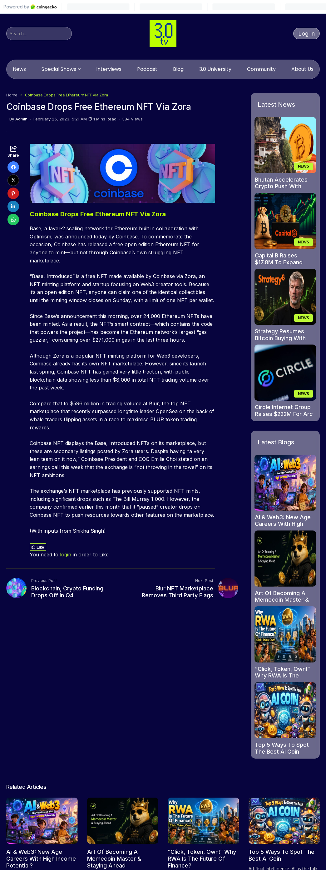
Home (11, 94)
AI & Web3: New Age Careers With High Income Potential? (283, 524)
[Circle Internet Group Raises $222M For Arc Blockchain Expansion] (285, 373)
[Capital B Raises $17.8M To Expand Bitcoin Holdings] (285, 221)
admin (21, 119)
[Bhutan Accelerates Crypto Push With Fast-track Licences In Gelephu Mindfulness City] (285, 145)
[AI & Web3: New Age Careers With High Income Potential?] (285, 483)
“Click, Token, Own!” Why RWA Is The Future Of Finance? (282, 676)
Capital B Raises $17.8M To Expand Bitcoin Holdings (279, 262)
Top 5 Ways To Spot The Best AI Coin (282, 748)
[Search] (39, 33)
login (65, 554)
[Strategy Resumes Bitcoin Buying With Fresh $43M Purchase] (285, 297)
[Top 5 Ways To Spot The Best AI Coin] (285, 710)
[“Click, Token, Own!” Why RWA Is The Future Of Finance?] (285, 634)
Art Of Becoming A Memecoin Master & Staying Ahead (282, 600)
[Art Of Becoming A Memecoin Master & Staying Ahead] (285, 558)
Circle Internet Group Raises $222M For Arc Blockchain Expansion (284, 414)
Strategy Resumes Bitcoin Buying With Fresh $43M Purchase (284, 338)
